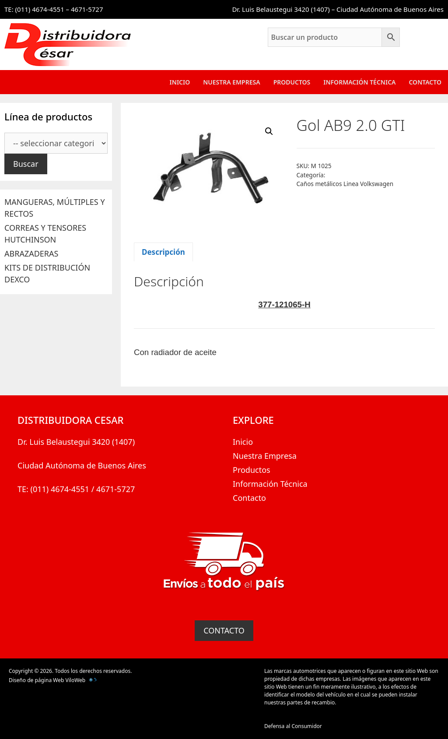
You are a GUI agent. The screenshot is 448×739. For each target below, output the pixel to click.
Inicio (180, 82)
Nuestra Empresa (231, 82)
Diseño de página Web (36, 680)
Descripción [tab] (163, 252)
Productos (292, 82)
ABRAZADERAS (31, 253)
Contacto (425, 82)
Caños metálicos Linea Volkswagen (345, 183)
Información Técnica (359, 82)
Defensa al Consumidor (293, 726)
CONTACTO (224, 630)
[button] (269, 131)
